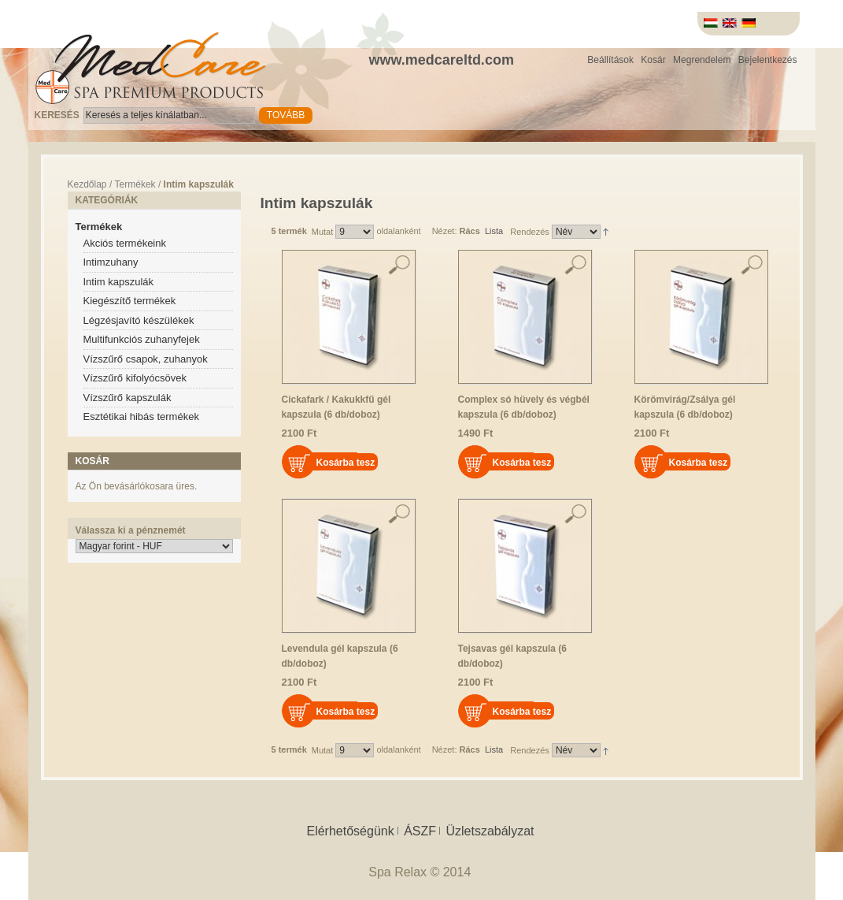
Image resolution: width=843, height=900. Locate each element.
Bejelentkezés (767, 59)
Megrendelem (701, 59)
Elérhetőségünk (350, 831)
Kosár (653, 59)
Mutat (323, 231)
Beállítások (610, 59)
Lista (494, 231)
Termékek (135, 184)
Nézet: (444, 231)
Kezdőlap (87, 184)
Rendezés (529, 231)
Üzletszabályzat (490, 831)
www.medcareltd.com (441, 60)
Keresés (57, 115)
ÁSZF (420, 831)
